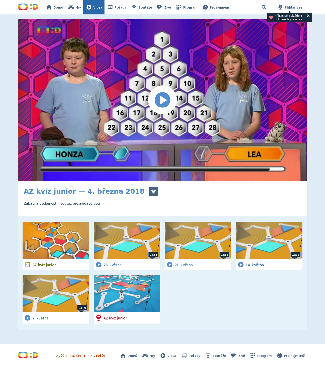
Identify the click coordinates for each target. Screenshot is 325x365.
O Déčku (61, 356)
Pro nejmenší (216, 7)
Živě (163, 7)
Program (186, 7)
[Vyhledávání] (264, 7)
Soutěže (141, 7)
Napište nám (78, 356)
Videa (94, 7)
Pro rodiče (98, 356)
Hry (74, 7)
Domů (54, 7)
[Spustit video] (162, 100)
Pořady (116, 7)
